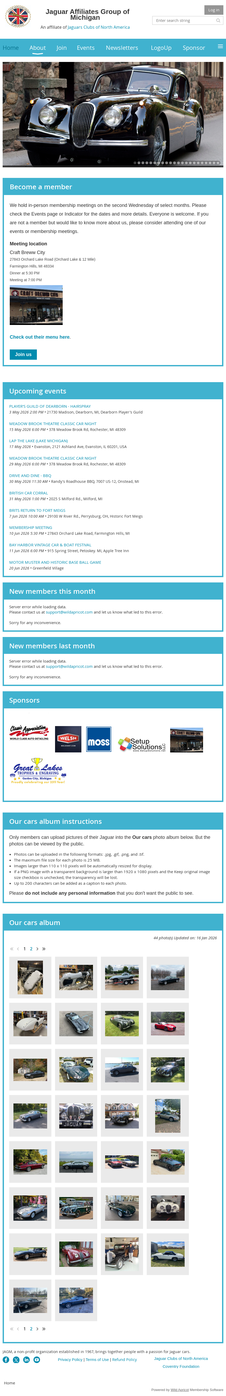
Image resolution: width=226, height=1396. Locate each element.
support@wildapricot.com (69, 612)
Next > (37, 948)
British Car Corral (28, 492)
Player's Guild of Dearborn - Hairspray (50, 406)
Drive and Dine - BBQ (30, 475)
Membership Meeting (30, 527)
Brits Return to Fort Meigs (37, 510)
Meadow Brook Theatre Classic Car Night (52, 423)
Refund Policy (124, 1359)
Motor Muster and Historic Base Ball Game (55, 562)
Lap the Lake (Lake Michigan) (38, 440)
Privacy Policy (70, 1359)
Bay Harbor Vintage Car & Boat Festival (50, 544)
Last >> (44, 948)
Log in (213, 9)
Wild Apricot (180, 1390)
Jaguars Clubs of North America (99, 27)
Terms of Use (97, 1359)
